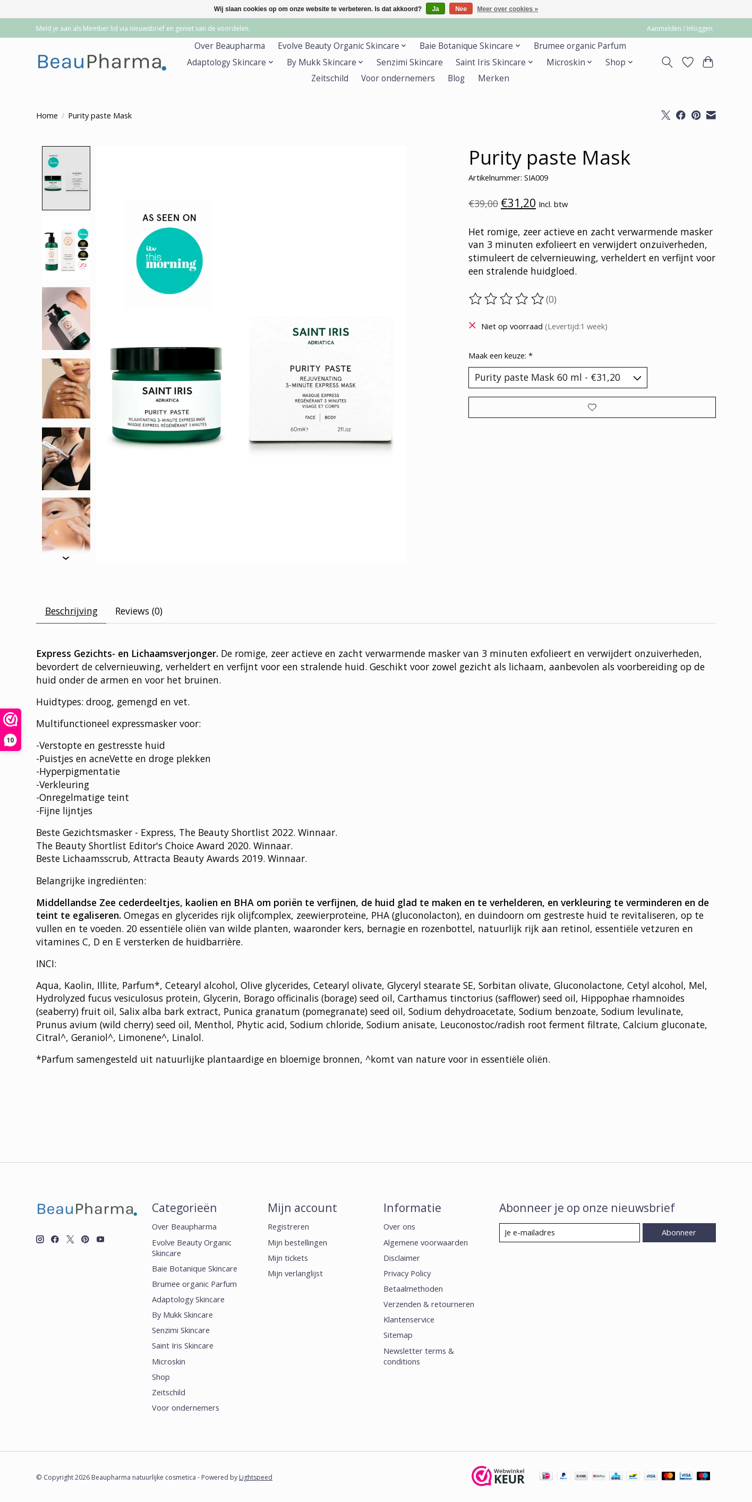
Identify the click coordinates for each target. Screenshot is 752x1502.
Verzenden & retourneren (428, 1304)
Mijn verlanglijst (295, 1273)
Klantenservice (408, 1320)
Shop (161, 1376)
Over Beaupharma (229, 46)
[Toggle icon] (667, 62)
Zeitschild (329, 78)
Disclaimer (401, 1257)
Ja (435, 9)
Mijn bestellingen (297, 1242)
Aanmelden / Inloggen (680, 28)
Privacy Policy (407, 1273)
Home (47, 115)
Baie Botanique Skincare (194, 1268)
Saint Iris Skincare (182, 1346)
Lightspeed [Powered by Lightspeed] (255, 1477)
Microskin (168, 1361)
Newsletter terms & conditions (418, 1356)
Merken (493, 78)
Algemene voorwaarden (425, 1242)
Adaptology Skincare (188, 1299)
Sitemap (398, 1335)
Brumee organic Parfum (580, 46)
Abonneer (679, 1232)
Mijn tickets (288, 1257)
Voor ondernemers (398, 78)
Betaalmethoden (413, 1289)
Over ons (399, 1227)
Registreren (288, 1227)
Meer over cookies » (508, 9)
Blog (456, 78)
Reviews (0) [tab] (139, 611)
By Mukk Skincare (182, 1315)
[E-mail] (569, 1232)
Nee (461, 9)
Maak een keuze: (500, 355)
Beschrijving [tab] (71, 611)
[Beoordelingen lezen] (507, 299)
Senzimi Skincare (410, 62)
